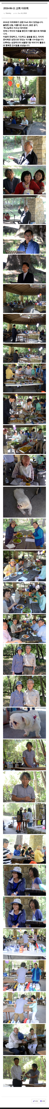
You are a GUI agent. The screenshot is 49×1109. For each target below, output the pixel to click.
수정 (35, 1101)
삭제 (42, 1101)
